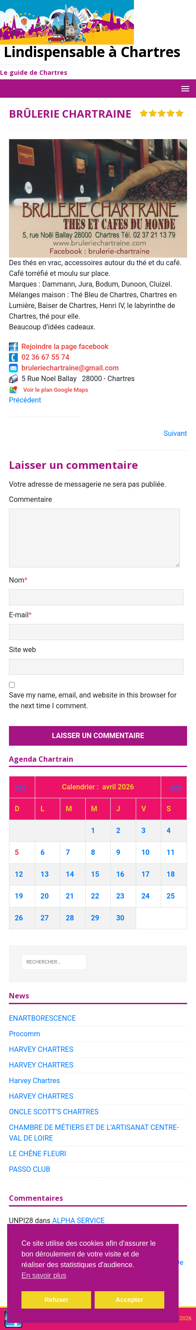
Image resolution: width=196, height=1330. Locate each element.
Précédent (25, 400)
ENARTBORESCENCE (42, 1018)
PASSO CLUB (29, 1169)
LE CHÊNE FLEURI (37, 1153)
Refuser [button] (56, 1299)
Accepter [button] (129, 1299)
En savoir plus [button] (44, 1275)
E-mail (19, 615)
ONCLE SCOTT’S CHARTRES (54, 1112)
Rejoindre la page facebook (58, 346)
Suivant (175, 433)
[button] (184, 88)
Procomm (24, 1034)
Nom (17, 580)
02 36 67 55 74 (39, 357)
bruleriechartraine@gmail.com (64, 368)
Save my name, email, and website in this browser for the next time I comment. (92, 700)
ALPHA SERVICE (78, 1220)
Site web (22, 649)
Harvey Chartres (34, 1080)
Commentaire (30, 499)
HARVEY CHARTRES (41, 1049)
